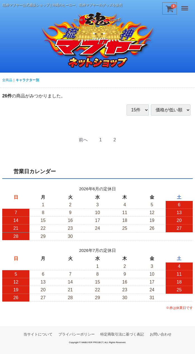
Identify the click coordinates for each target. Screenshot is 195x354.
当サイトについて (38, 334)
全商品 (7, 80)
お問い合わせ (161, 334)
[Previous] (83, 140)
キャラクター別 (27, 80)
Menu (185, 6)
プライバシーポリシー (76, 334)
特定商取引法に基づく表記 (122, 334)
